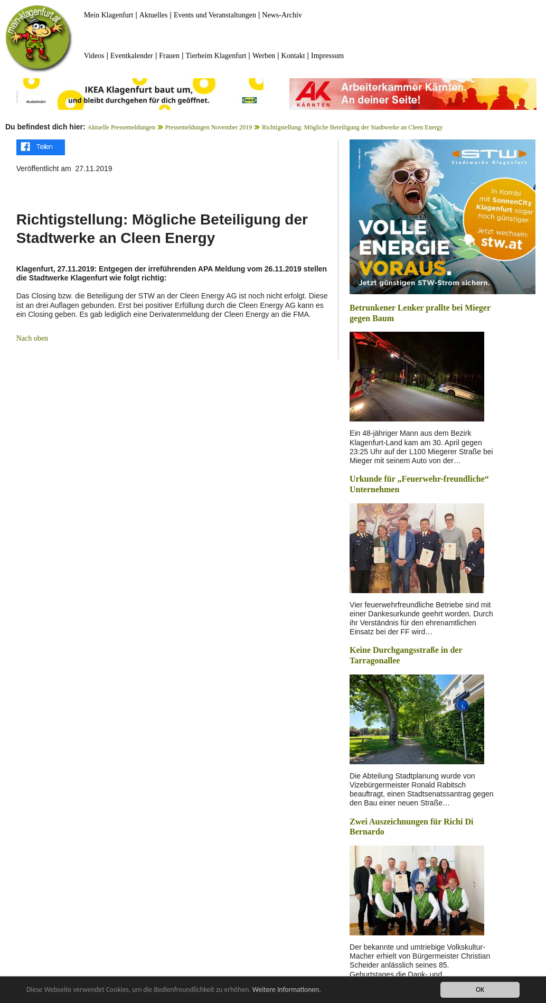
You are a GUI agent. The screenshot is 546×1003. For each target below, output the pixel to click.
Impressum (327, 56)
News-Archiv (282, 15)
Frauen (169, 56)
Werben (263, 56)
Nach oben (32, 338)
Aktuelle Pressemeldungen (121, 127)
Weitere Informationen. (286, 990)
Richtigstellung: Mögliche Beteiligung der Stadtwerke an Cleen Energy (352, 127)
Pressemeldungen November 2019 (208, 127)
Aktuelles (153, 15)
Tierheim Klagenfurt (216, 56)
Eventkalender (131, 56)
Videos (94, 56)
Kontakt (293, 56)
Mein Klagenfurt (109, 15)
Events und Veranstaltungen (215, 15)
